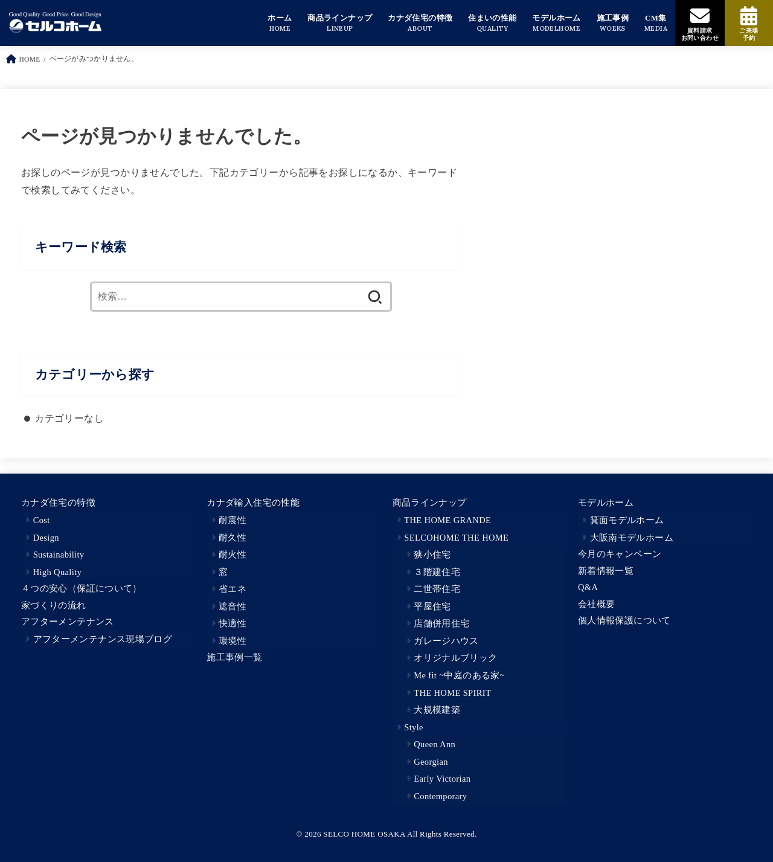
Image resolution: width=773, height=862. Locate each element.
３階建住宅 (437, 572)
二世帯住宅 (437, 589)
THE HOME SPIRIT (452, 693)
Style (413, 727)
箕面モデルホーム (627, 520)
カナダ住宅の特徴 (58, 502)
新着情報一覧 (605, 571)
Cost (41, 520)
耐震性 (232, 520)
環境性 (232, 641)
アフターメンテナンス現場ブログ (102, 639)
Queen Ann (434, 744)
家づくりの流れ (53, 605)
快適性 (232, 623)
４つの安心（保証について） (81, 588)
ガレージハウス (446, 641)
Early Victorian (442, 778)
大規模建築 (437, 710)
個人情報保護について (624, 620)
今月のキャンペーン (619, 554)
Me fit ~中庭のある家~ (459, 675)
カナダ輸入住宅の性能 (253, 502)
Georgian (431, 762)
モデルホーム (605, 502)
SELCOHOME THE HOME (456, 537)
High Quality (57, 572)
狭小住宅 (432, 554)
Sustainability (59, 554)
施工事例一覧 (234, 657)
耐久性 (232, 537)
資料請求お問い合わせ (700, 34)
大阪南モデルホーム (631, 537)
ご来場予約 (748, 34)
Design (46, 537)
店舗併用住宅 (441, 623)
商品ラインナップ (430, 502)
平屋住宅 (432, 606)
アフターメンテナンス (67, 621)
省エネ (232, 589)
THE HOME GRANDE (447, 520)
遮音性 (232, 606)
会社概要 (596, 604)
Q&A (588, 587)
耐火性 (232, 554)
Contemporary (440, 796)
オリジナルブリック (455, 658)
